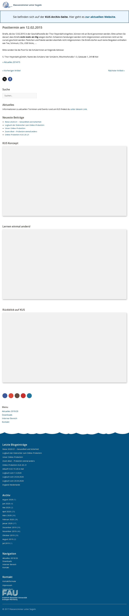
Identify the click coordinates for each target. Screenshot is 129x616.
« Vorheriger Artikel (11, 70)
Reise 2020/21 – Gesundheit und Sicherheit (23, 122)
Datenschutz (7, 589)
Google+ (11, 395)
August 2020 (7, 499)
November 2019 (9, 531)
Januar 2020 (7, 523)
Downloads (7, 415)
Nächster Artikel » (116, 70)
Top (124, 609)
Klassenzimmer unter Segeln (27, 5)
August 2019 (7, 539)
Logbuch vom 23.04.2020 (13, 481)
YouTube (23, 395)
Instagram (17, 395)
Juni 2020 (6, 503)
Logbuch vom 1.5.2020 (12, 473)
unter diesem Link (78, 109)
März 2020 (7, 515)
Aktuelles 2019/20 (10, 411)
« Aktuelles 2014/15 (11, 62)
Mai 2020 (6, 507)
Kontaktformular (9, 581)
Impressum (7, 585)
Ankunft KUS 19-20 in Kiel (13, 469)
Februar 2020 (8, 519)
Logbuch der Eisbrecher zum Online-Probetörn (24, 125)
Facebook (4, 395)
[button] (4, 79)
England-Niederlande (11, 484)
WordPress (29, 395)
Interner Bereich (9, 418)
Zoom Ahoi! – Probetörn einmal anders (21, 131)
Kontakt (5, 422)
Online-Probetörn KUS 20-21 (17, 134)
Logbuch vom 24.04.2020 (13, 477)
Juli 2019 (6, 543)
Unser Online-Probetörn (15, 128)
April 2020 (6, 511)
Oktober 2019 (8, 535)
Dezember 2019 (9, 527)
